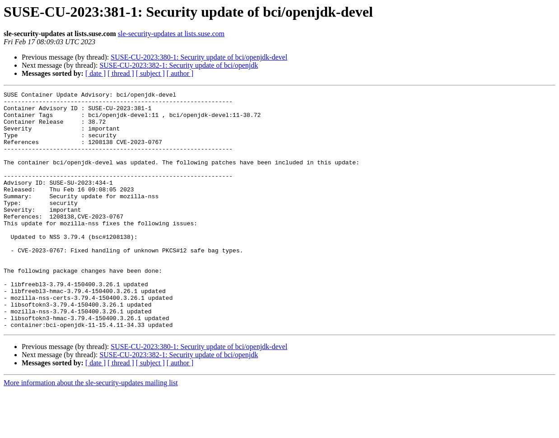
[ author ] (180, 73)
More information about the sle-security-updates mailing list (91, 430)
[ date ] (95, 73)
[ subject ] (150, 73)
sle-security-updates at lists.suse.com (171, 33)
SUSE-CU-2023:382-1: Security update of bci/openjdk (178, 65)
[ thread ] (120, 73)
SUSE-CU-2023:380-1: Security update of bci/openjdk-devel (199, 57)
